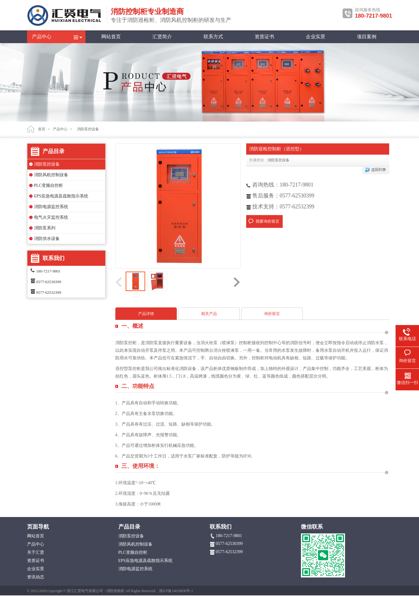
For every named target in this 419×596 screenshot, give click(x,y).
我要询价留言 (267, 221)
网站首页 (111, 36)
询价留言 (272, 313)
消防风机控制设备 (51, 175)
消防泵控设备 (47, 164)
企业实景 (315, 36)
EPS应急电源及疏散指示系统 (61, 196)
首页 (41, 129)
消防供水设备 (47, 238)
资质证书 (264, 36)
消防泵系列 (44, 228)
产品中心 (41, 36)
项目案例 (366, 36)
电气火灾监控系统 (51, 217)
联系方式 (213, 36)
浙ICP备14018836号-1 (176, 591)
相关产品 (209, 313)
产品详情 (146, 313)
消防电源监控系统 (51, 206)
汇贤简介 (162, 36)
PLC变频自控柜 (48, 185)
